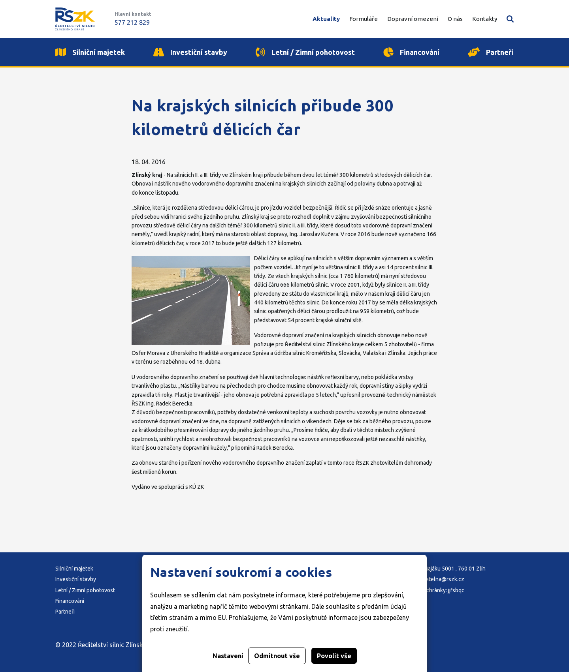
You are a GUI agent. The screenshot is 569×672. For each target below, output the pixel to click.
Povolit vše (334, 655)
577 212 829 (132, 22)
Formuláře (363, 18)
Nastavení (228, 655)
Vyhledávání (510, 19)
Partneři (65, 611)
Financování (69, 601)
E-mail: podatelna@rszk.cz (431, 579)
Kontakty (484, 18)
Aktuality (326, 18)
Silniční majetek (74, 568)
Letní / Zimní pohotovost (85, 590)
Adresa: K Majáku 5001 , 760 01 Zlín (442, 568)
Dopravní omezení (412, 18)
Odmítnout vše (277, 655)
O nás (455, 18)
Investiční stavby (75, 579)
